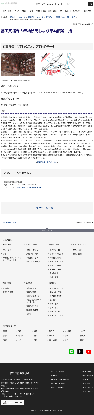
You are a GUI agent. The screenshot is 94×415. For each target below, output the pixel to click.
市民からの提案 (87, 375)
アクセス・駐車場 (57, 371)
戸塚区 (4, 340)
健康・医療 (77, 254)
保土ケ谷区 (53, 340)
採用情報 (53, 300)
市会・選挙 (54, 304)
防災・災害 (7, 250)
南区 (82, 340)
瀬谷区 (51, 335)
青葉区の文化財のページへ (47, 162)
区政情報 (52, 283)
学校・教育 (54, 277)
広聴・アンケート (56, 315)
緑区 (66, 340)
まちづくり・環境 (33, 261)
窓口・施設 (6, 283)
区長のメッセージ (56, 288)
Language (85, 379)
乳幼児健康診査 (55, 258)
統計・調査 (54, 308)
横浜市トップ (40, 4)
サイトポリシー (87, 387)
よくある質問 (87, 371)
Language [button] (50, 4)
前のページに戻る (10, 222)
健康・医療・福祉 (79, 244)
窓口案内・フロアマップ (59, 375)
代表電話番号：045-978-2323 (14, 396)
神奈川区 (68, 331)
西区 (35, 340)
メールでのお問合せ (57, 387)
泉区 (35, 331)
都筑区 (67, 335)
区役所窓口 (7, 288)
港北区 (20, 335)
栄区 (35, 335)
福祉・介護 (77, 250)
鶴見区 (82, 335)
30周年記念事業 (32, 310)
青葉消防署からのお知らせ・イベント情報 (12, 259)
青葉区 (4, 331)
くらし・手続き (32, 244)
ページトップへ (47, 230)
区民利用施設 (8, 292)
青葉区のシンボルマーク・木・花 (34, 301)
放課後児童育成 (55, 269)
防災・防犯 (6, 244)
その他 (28, 314)
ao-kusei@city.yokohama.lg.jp (29, 187)
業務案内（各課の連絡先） (60, 379)
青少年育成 (54, 273)
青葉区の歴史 (31, 292)
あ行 (73, 17)
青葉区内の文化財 (62, 17)
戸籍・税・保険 (32, 254)
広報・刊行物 (55, 311)
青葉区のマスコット (33, 306)
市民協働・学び (32, 258)
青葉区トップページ (35, 17)
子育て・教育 (54, 244)
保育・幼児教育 (55, 265)
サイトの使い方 (87, 391)
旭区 (19, 331)
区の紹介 (49, 17)
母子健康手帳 (55, 250)
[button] (47, 207)
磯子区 (51, 331)
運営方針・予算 (55, 292)
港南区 (4, 335)
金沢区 (82, 331)
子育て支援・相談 (56, 261)
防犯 (4, 254)
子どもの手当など (56, 254)
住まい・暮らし (32, 250)
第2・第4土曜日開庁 (57, 383)
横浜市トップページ (17, 17)
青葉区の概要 (31, 288)
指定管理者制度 (55, 296)
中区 (19, 340)
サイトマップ (87, 383)
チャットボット (60, 4)
